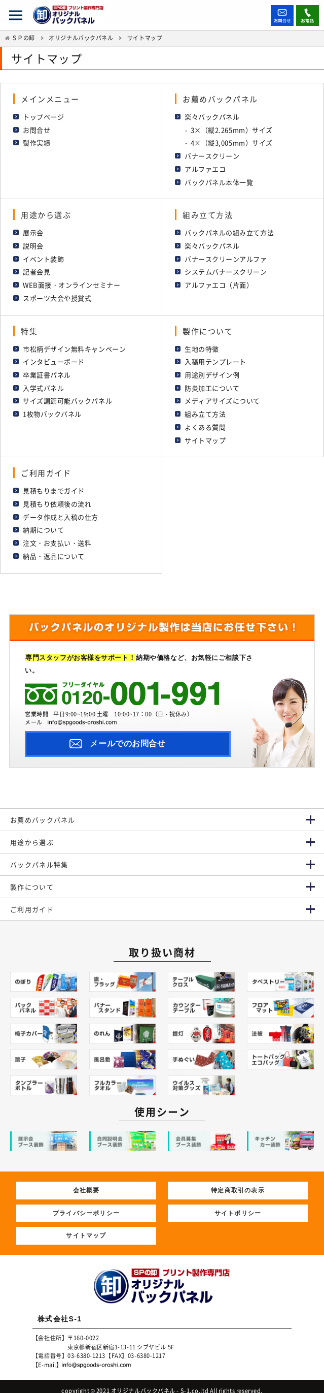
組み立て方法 (205, 409)
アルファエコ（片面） (219, 282)
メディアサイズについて (222, 396)
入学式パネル (43, 383)
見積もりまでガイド (54, 485)
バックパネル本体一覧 (219, 180)
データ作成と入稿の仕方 (60, 511)
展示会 (33, 231)
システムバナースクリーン (226, 269)
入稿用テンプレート (215, 358)
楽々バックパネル (212, 116)
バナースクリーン (212, 155)
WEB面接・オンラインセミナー (71, 282)
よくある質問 (205, 422)
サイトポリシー (237, 1204)
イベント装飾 (43, 256)
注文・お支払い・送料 (57, 536)
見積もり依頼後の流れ (57, 497)
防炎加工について (212, 383)
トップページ (43, 116)
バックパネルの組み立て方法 (229, 231)
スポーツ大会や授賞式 (57, 294)
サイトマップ (205, 434)
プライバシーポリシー (86, 1204)
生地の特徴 (202, 345)
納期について (43, 523)
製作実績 (36, 142)
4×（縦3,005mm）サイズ (232, 142)
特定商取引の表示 (238, 1181)
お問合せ (36, 129)
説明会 (33, 243)
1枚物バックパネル (52, 409)
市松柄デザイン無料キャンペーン (74, 345)
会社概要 (86, 1181)
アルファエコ (205, 167)
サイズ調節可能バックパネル (67, 396)
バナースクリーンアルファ (226, 256)
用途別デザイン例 (212, 370)
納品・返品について (54, 549)
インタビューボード (54, 358)
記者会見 (36, 269)
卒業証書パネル (47, 370)
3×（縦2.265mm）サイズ (232, 129)
